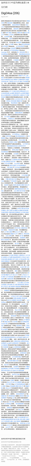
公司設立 (23, 257)
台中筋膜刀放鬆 (21, 337)
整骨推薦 (13, 101)
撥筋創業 (9, 23)
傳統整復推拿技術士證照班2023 (16, 146)
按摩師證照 (22, 91)
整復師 (11, 142)
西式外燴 (17, 228)
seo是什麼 (20, 208)
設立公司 (16, 81)
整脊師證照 (21, 284)
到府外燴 (8, 136)
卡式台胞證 (24, 175)
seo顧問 (5, 329)
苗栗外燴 (22, 423)
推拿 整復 (8, 32)
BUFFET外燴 (16, 374)
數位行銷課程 (5, 239)
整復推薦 (18, 286)
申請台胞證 (22, 140)
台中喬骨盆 (7, 403)
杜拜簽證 (5, 46)
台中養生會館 (25, 212)
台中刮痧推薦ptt (14, 50)
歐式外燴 (22, 191)
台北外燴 (17, 99)
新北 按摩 (9, 210)
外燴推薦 (5, 347)
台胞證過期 (11, 212)
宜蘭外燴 (19, 32)
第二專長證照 (21, 52)
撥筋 (16, 271)
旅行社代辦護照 (12, 300)
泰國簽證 (17, 212)
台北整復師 (14, 159)
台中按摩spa (16, 134)
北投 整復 (10, 167)
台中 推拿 (7, 116)
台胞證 (15, 142)
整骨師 (22, 396)
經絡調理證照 (17, 257)
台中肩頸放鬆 (10, 277)
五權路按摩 (21, 79)
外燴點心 (4, 210)
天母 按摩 (7, 163)
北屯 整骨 (8, 384)
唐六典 (21, 236)
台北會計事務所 (13, 255)
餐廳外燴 (19, 101)
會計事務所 (14, 79)
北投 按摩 (8, 236)
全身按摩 (13, 48)
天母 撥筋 (12, 402)
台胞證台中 (22, 95)
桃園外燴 (4, 396)
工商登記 (11, 81)
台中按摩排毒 (22, 417)
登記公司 (15, 275)
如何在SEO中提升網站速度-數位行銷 (14, 4)
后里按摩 (7, 421)
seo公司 (23, 304)
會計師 (6, 81)
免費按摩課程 (19, 113)
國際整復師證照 (19, 189)
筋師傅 (6, 185)
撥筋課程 (16, 29)
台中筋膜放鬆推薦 (19, 384)
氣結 (21, 81)
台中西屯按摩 (20, 46)
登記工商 (17, 310)
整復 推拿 (24, 277)
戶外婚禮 (25, 81)
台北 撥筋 (20, 282)
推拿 (11, 38)
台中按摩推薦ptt (21, 165)
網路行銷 (15, 361)
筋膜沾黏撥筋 (17, 185)
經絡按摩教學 (16, 25)
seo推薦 (6, 36)
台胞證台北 (11, 118)
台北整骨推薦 (17, 347)
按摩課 (5, 257)
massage (4, 52)
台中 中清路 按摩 (14, 91)
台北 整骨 (17, 163)
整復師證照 (12, 230)
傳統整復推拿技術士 (10, 337)
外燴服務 (16, 60)
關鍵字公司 (22, 75)
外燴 (16, 284)
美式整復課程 (25, 321)
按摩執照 (23, 341)
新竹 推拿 (15, 259)
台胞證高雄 (23, 228)
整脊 (19, 159)
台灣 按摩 (9, 284)
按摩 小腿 (23, 179)
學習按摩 (13, 181)
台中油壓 (10, 44)
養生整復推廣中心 (21, 136)
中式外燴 (14, 321)
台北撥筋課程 (7, 95)
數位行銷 (14, 179)
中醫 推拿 (8, 179)
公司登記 (11, 34)
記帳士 (12, 421)
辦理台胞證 (15, 150)
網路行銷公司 (25, 185)
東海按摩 (25, 210)
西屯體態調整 (20, 403)
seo (13, 284)
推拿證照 (18, 42)
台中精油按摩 (22, 259)
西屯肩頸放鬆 (26, 44)
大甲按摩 (10, 368)
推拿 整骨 (7, 370)
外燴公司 (22, 99)
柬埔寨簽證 (12, 396)
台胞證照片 (22, 255)
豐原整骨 (19, 325)
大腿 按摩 (9, 361)
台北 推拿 (26, 282)
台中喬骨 (25, 144)
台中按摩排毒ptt (17, 357)
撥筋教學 (17, 93)
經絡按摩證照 (9, 419)
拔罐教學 (22, 237)
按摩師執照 (7, 79)
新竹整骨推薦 (24, 316)
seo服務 (12, 93)
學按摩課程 (14, 103)
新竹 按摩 (19, 296)
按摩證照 (8, 161)
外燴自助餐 (4, 212)
